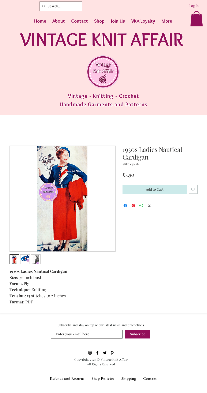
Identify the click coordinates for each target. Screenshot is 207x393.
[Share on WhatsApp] (141, 205)
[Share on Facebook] (125, 205)
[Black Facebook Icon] (97, 353)
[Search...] (60, 6)
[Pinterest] (112, 353)
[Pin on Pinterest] (133, 205)
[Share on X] (149, 205)
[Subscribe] (137, 334)
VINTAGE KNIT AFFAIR (101, 38)
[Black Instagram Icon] (90, 353)
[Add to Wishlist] (193, 189)
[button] (196, 18)
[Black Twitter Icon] (104, 353)
